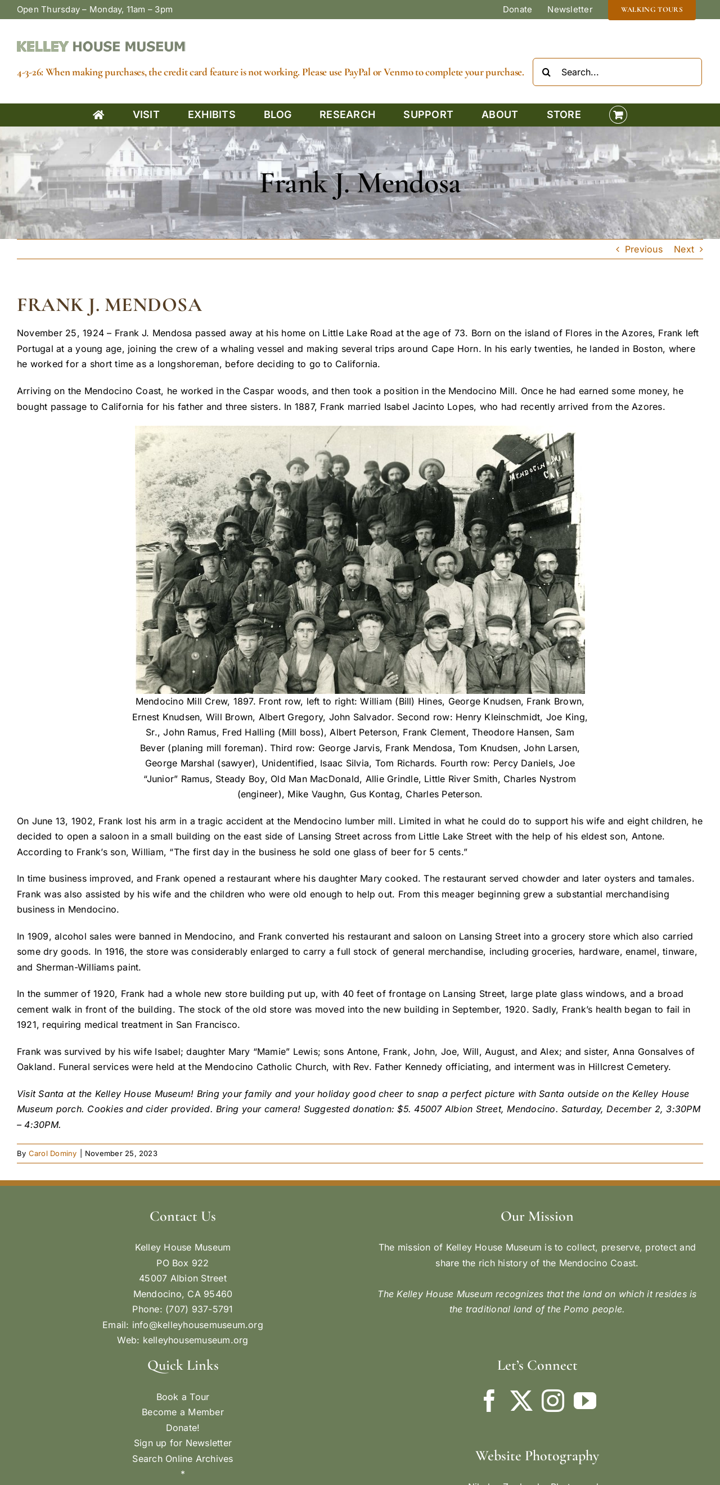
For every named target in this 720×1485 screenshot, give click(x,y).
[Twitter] (521, 1400)
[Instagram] (553, 1400)
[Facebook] (489, 1400)
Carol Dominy (53, 1153)
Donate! (183, 1427)
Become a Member (183, 1412)
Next (684, 249)
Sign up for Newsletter (183, 1442)
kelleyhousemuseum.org (196, 1340)
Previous (644, 249)
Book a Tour (183, 1396)
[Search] (547, 72)
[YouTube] (585, 1400)
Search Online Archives (182, 1458)
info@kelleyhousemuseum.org (197, 1324)
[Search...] (617, 72)
